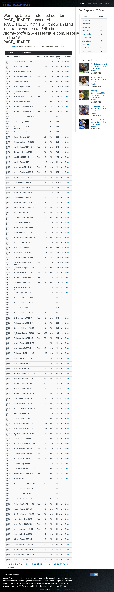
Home (82, 3)
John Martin (86, 24)
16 (43, 564)
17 (46, 564)
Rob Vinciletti (86, 51)
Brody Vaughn (87, 37)
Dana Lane (85, 44)
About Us (43, 590)
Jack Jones (86, 27)
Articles (108, 3)
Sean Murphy (86, 34)
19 (52, 564)
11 (29, 564)
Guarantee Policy (54, 590)
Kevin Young (86, 31)
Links (72, 590)
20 (55, 564)
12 (32, 564)
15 (41, 564)
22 (61, 564)
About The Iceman (95, 3)
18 (49, 564)
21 (58, 564)
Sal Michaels (86, 20)
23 (64, 564)
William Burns (86, 41)
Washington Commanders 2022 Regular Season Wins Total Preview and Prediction (98, 95)
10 (26, 564)
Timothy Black (87, 48)
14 (38, 564)
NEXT (12, 567)
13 (35, 564)
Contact (66, 590)
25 (8, 567)
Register (15, 47)
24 (67, 564)
